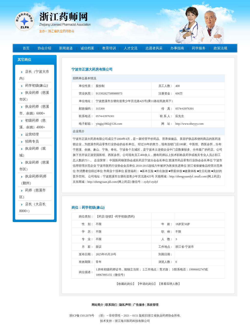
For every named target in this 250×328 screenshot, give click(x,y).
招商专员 (29, 141)
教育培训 (109, 48)
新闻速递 (66, 48)
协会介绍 (44, 48)
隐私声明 (125, 305)
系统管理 (152, 305)
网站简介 (97, 305)
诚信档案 (87, 48)
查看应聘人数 (169, 284)
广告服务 (139, 305)
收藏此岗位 (125, 284)
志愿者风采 (154, 48)
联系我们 (111, 305)
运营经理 (29, 134)
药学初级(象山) (33, 85)
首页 (26, 48)
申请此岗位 (146, 284)
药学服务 (199, 48)
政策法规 (220, 48)
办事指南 (177, 48)
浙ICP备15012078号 (83, 315)
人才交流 (130, 48)
